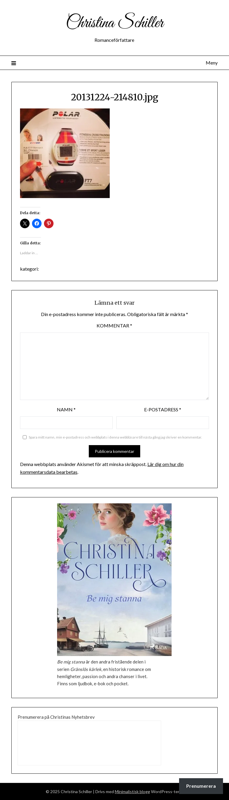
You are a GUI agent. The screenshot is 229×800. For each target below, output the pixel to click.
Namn (66, 409)
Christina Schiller (114, 23)
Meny (212, 62)
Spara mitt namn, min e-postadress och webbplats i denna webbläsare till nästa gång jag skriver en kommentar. (115, 437)
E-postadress (162, 409)
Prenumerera (201, 786)
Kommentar (114, 325)
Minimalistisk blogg (132, 791)
